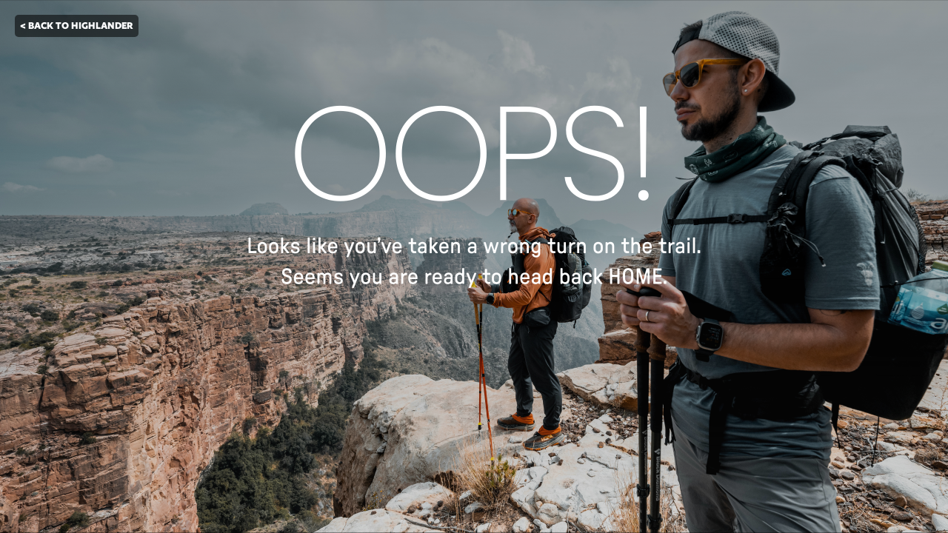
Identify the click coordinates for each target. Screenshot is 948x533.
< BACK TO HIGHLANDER (76, 25)
